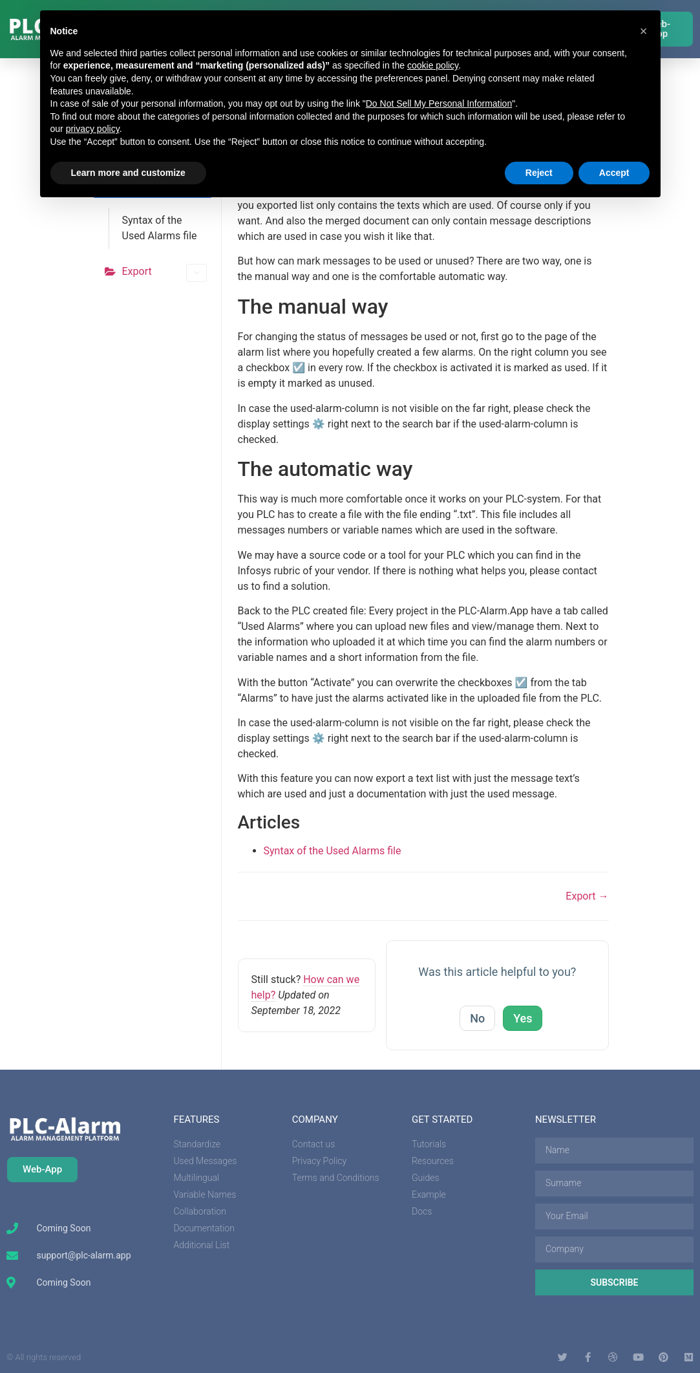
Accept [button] (614, 173)
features (196, 1119)
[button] (643, 31)
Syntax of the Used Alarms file (159, 228)
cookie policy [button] (432, 65)
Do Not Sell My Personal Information (439, 103)
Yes (522, 1018)
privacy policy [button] (93, 129)
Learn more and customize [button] (128, 173)
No (477, 1018)
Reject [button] (539, 173)
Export (164, 273)
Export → (587, 896)
